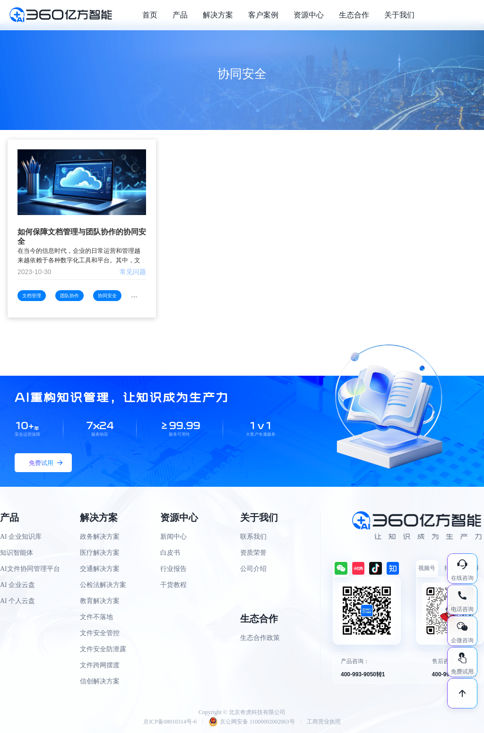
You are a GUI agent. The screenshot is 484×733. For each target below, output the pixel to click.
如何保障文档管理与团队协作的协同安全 (81, 236)
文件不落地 (96, 617)
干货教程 (173, 584)
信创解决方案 (100, 681)
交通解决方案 (100, 568)
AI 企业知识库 (21, 536)
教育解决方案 (100, 600)
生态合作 (354, 15)
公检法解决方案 (103, 584)
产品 (180, 15)
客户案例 (263, 15)
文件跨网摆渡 (100, 665)
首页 (149, 15)
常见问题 (133, 272)
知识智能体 (16, 552)
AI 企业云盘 (17, 584)
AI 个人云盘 (17, 600)
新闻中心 (173, 536)
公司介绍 (253, 568)
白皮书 (170, 552)
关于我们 (399, 15)
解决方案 (218, 15)
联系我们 (253, 536)
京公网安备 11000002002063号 (251, 721)
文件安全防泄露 (103, 649)
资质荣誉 (253, 552)
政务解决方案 (100, 536)
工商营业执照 (324, 721)
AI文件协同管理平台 (30, 568)
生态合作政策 (260, 637)
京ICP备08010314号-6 (170, 721)
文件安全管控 (100, 633)
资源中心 (309, 15)
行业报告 (173, 568)
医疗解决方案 (100, 552)
